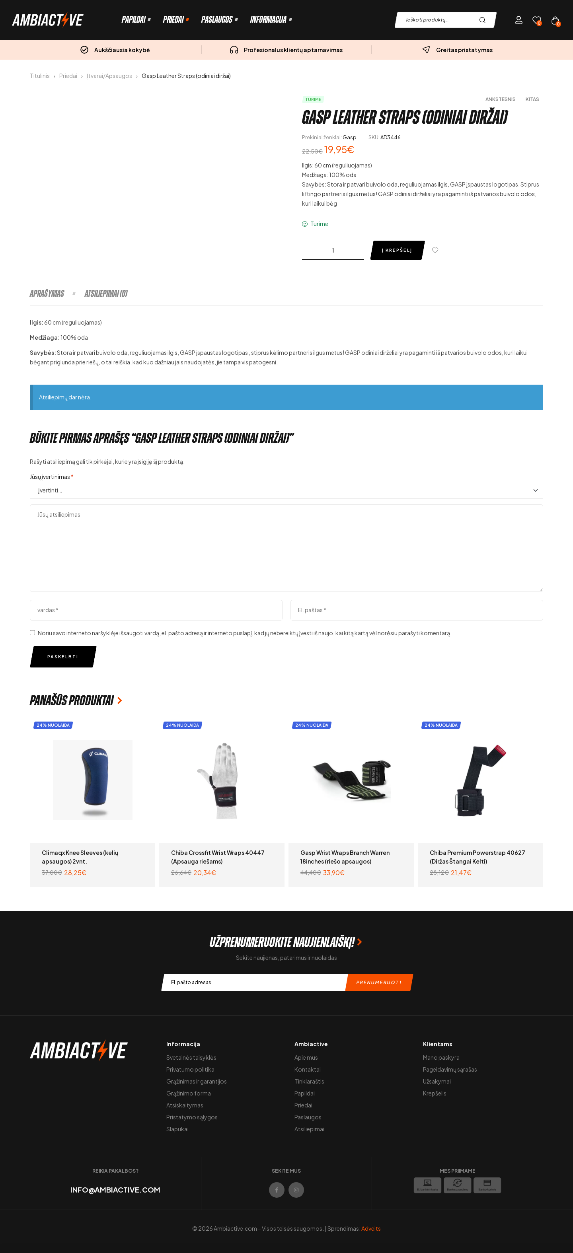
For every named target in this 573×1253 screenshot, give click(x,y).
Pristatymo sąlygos (192, 1117)
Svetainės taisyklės (191, 1057)
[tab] (57, 293)
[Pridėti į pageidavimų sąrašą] (436, 250)
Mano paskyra (441, 1057)
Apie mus (306, 1057)
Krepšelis (434, 1093)
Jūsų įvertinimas (52, 476)
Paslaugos (308, 1117)
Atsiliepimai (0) (106, 293)
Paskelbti (62, 656)
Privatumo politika (190, 1069)
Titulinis (40, 75)
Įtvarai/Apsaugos (109, 75)
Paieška (484, 20)
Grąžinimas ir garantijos (196, 1081)
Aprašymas (47, 293)
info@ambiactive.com (115, 1189)
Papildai (304, 1093)
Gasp (350, 137)
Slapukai (177, 1128)
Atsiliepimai (309, 1128)
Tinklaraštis (309, 1081)
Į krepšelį (397, 250)
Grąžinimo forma (188, 1093)
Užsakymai (437, 1081)
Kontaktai (307, 1069)
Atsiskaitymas (184, 1105)
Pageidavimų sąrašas (450, 1069)
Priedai (68, 75)
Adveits (371, 1228)
